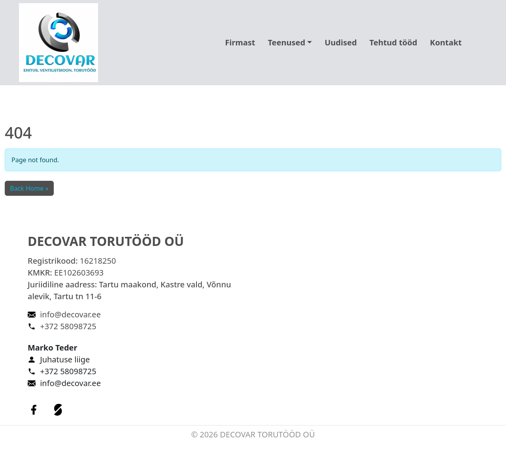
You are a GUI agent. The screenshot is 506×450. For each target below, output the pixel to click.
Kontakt (446, 42)
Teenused (286, 42)
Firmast (240, 42)
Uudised (341, 42)
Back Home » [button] (29, 188)
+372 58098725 (68, 326)
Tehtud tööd (393, 42)
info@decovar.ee (70, 314)
